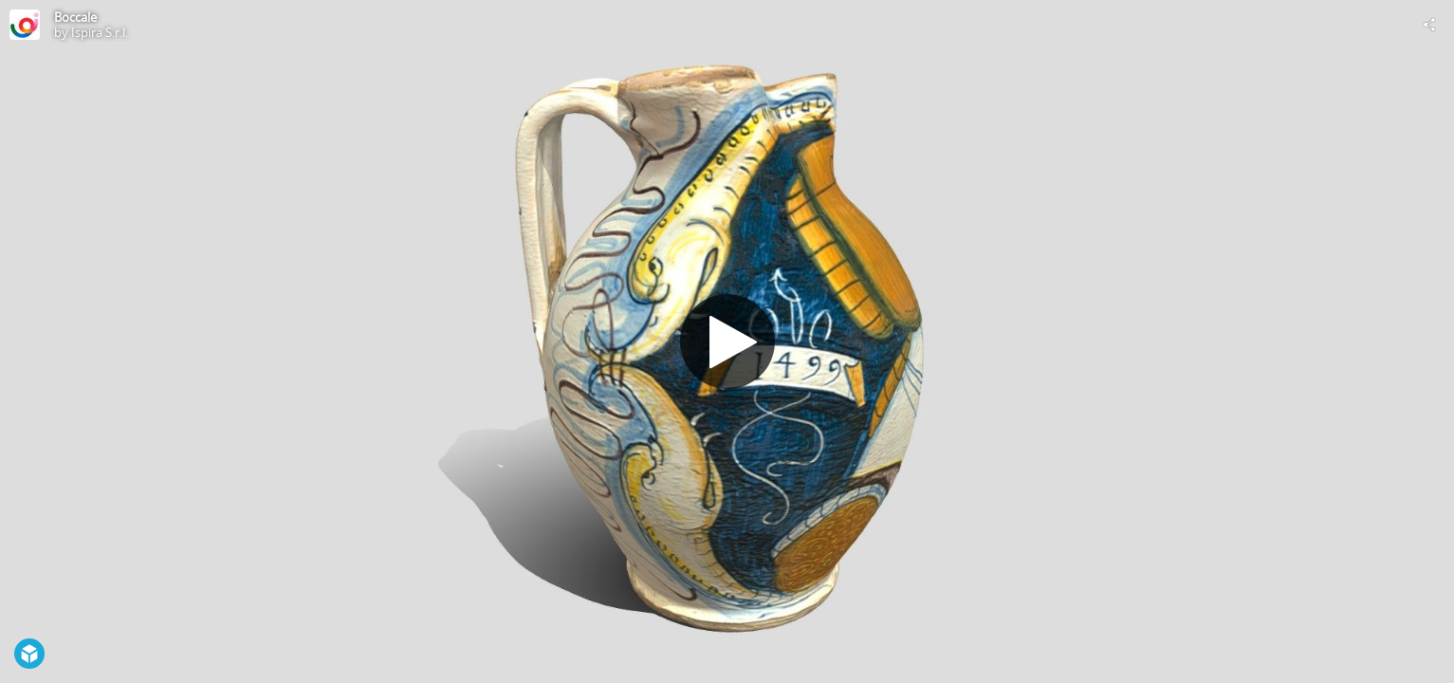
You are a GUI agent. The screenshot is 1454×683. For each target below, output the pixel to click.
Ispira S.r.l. (99, 32)
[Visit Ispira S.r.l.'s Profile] (24, 24)
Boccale (75, 17)
